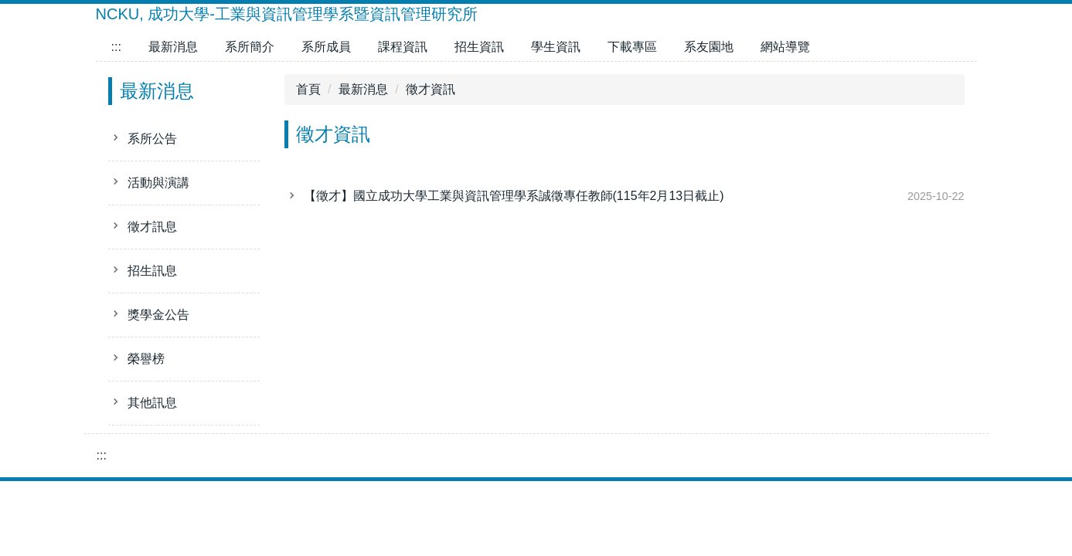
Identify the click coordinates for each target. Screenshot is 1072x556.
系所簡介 (249, 46)
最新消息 (173, 46)
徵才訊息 (152, 226)
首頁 (308, 89)
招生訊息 (152, 270)
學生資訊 (555, 46)
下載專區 (632, 46)
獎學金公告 (158, 314)
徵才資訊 (430, 89)
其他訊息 (152, 402)
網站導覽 (785, 46)
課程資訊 (402, 46)
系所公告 (152, 138)
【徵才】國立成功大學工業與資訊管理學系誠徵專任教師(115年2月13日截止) (514, 195)
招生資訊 (479, 46)
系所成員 (326, 46)
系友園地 (708, 46)
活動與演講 (158, 182)
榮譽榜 (146, 358)
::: (116, 46)
